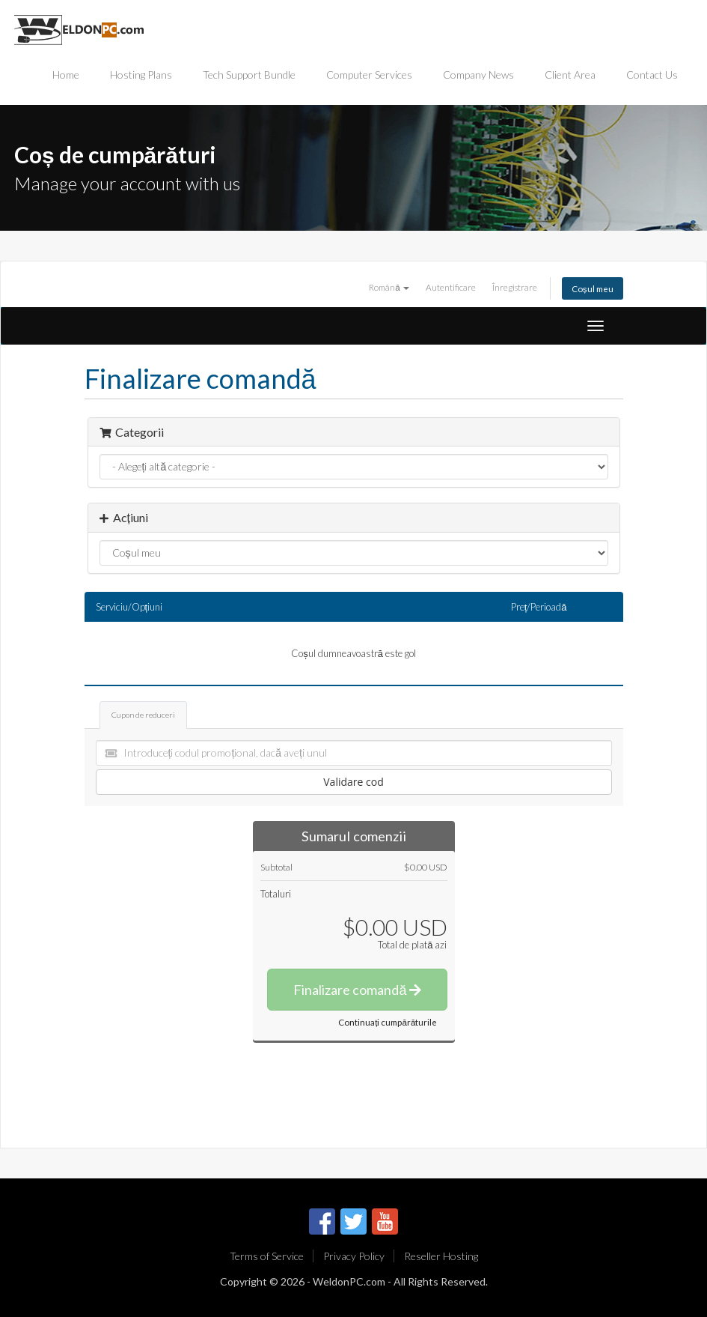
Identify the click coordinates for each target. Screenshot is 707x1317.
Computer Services (369, 74)
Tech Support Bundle (249, 74)
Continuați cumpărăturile (387, 1022)
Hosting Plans (141, 74)
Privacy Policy (354, 1256)
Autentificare (451, 287)
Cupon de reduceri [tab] (143, 714)
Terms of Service (267, 1256)
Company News (478, 74)
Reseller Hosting (441, 1256)
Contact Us (652, 74)
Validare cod (353, 782)
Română (389, 287)
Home (65, 74)
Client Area (570, 74)
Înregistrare (514, 287)
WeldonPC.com (349, 1281)
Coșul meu (592, 288)
